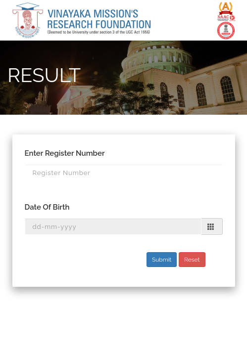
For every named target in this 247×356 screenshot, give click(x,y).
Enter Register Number (65, 153)
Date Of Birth (47, 207)
